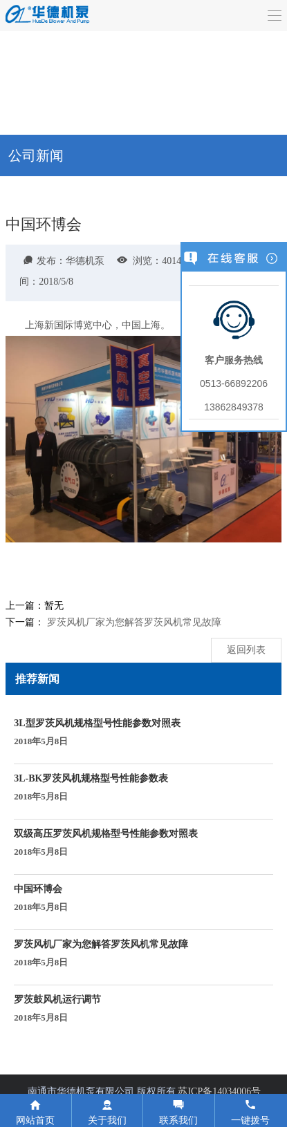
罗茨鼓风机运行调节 (57, 1009)
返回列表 (246, 650)
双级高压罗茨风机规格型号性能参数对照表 (106, 843)
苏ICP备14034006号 (219, 1091)
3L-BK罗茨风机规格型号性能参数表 (91, 788)
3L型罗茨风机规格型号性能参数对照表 (97, 733)
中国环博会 (41, 899)
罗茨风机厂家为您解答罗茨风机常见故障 (134, 622)
